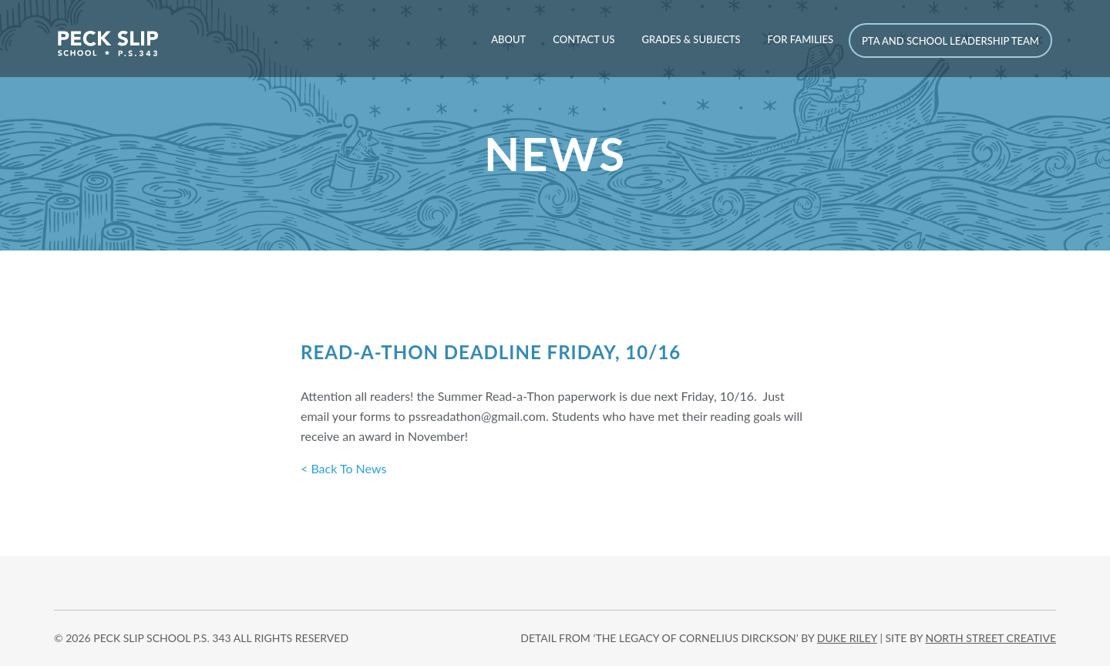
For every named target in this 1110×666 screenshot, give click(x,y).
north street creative (990, 637)
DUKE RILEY (847, 637)
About (508, 39)
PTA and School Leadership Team (950, 41)
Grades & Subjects (690, 39)
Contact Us (583, 39)
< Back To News (343, 468)
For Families (800, 39)
